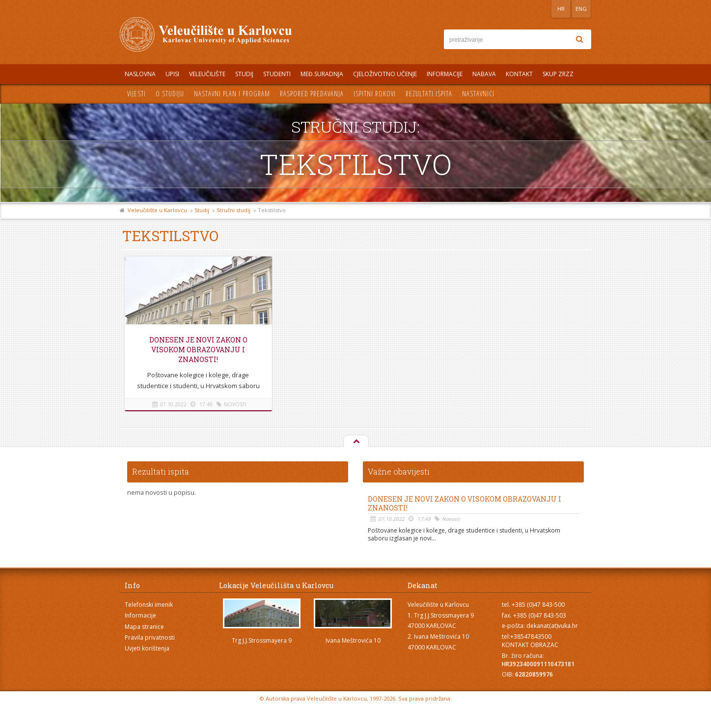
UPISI (172, 74)
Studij (244, 74)
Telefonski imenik (149, 604)
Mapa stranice (144, 626)
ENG (581, 8)
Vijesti (136, 93)
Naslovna (140, 74)
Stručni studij (233, 210)
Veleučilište (207, 74)
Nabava (484, 74)
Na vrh (355, 441)
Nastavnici (478, 93)
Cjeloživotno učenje (385, 74)
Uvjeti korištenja (147, 648)
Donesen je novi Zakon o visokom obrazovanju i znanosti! (198, 349)
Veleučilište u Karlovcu (157, 210)
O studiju (170, 93)
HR (561, 8)
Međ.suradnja (322, 74)
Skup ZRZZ (558, 74)
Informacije (445, 74)
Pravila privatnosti (150, 637)
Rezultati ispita (429, 93)
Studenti (277, 74)
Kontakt (519, 74)
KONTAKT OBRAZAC (530, 645)
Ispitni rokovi (375, 93)
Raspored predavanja (312, 93)
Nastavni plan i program (232, 93)
